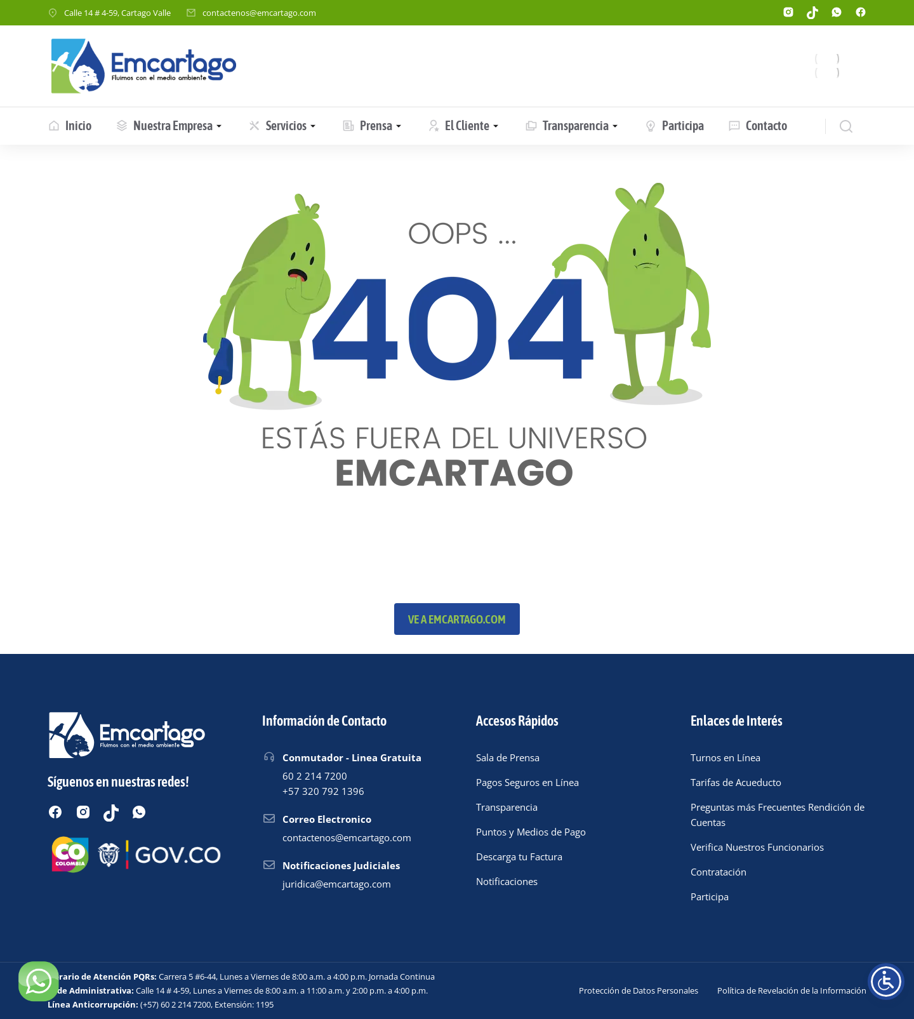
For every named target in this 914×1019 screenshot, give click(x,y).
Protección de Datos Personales (638, 990)
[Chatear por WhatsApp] (38, 981)
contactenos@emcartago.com (259, 12)
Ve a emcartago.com (457, 619)
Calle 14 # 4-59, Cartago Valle (117, 12)
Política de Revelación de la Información (791, 990)
